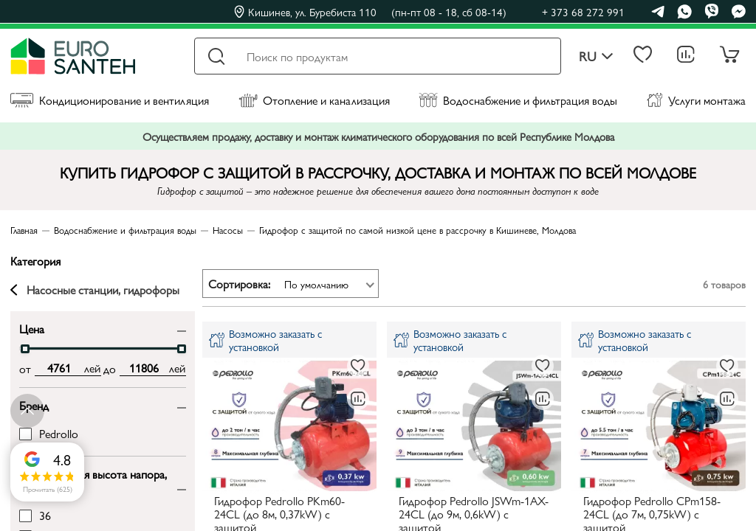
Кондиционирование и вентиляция (109, 99)
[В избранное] (358, 366)
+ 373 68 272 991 (583, 11)
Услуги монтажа (696, 99)
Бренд (34, 404)
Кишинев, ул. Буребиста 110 (370, 11)
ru (596, 56)
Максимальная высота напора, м (93, 480)
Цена (31, 328)
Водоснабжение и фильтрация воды (518, 99)
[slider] (25, 348)
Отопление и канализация (314, 99)
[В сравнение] (358, 399)
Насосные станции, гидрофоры (94, 289)
